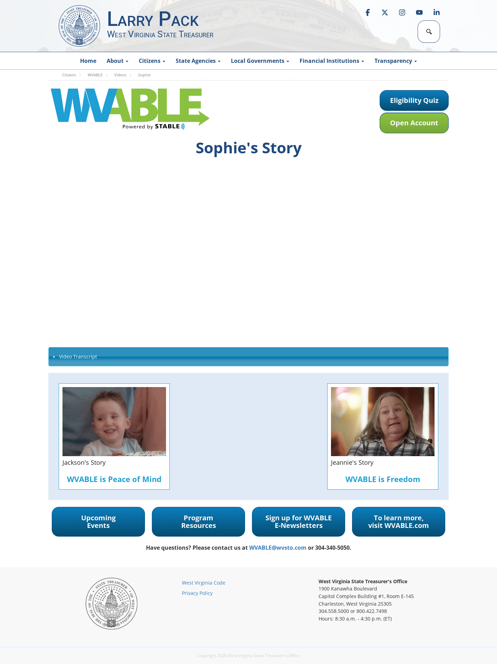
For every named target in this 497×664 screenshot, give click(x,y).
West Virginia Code (203, 582)
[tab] (248, 356)
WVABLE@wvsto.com (277, 547)
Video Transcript (78, 356)
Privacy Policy (197, 593)
